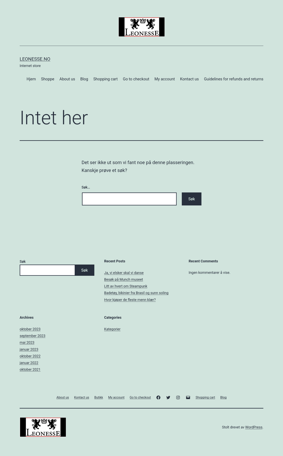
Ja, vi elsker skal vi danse (124, 273)
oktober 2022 (30, 356)
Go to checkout (136, 79)
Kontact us (189, 79)
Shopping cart (105, 79)
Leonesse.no (35, 59)
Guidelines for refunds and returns (233, 79)
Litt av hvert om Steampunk (125, 286)
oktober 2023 (30, 329)
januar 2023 (29, 349)
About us (67, 79)
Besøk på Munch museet (123, 279)
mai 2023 (27, 342)
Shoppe (47, 79)
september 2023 (32, 336)
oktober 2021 (30, 369)
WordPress (253, 427)
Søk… (86, 187)
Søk (23, 261)
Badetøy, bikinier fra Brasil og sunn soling (136, 293)
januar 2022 (29, 363)
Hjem (31, 79)
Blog (84, 79)
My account (164, 79)
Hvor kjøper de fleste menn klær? (130, 300)
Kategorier (112, 329)
